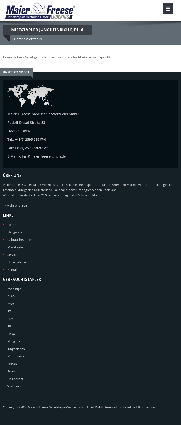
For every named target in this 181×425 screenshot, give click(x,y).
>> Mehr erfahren (15, 205)
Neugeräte (14, 232)
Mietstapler (33, 39)
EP (9, 326)
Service (12, 254)
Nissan (12, 364)
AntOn (12, 296)
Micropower (15, 356)
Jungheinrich (16, 349)
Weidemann (15, 386)
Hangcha (13, 341)
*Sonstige (14, 289)
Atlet (10, 304)
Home (18, 39)
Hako (11, 334)
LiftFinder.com (146, 407)
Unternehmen (17, 262)
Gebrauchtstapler (19, 239)
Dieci (10, 319)
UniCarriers (15, 379)
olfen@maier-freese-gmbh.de (42, 156)
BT (9, 311)
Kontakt (13, 269)
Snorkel (12, 371)
